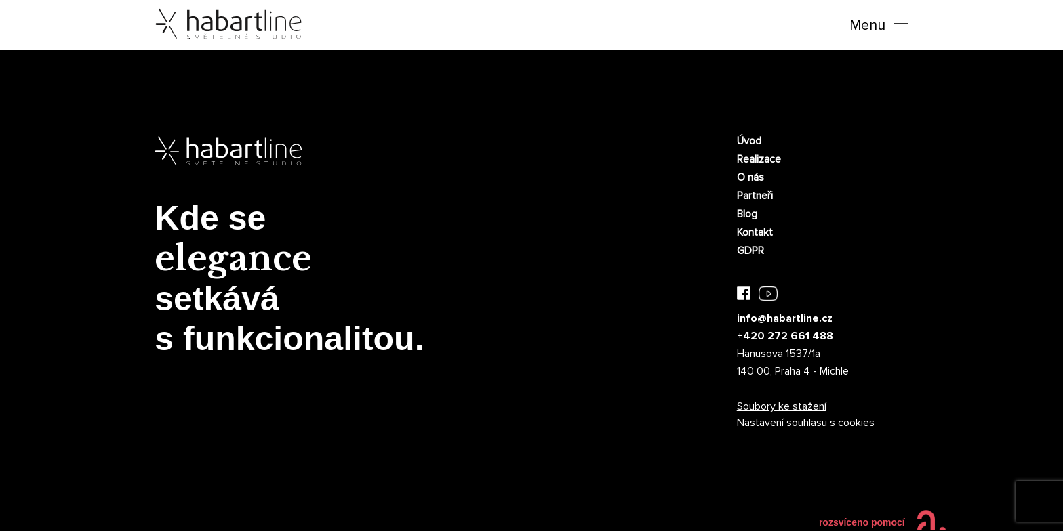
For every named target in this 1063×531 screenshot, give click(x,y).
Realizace (759, 159)
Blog (747, 214)
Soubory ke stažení (781, 406)
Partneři (755, 196)
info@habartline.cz (785, 318)
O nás (750, 177)
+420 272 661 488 (785, 336)
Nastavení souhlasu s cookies (806, 422)
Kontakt (755, 232)
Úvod (749, 141)
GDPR (750, 250)
